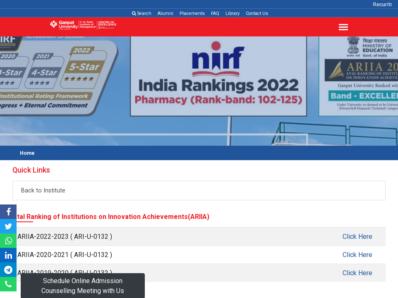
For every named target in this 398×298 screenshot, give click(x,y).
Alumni (165, 13)
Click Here (357, 236)
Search (141, 13)
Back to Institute (43, 190)
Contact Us (257, 13)
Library (232, 13)
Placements (192, 13)
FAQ (215, 13)
